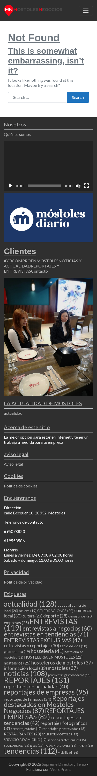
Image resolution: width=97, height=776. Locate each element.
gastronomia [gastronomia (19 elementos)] (17, 652)
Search (78, 97)
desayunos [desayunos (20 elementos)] (80, 616)
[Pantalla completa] (86, 185)
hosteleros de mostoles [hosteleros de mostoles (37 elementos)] (62, 663)
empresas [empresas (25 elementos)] (16, 622)
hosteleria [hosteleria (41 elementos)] (47, 651)
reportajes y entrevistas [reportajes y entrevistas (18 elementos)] (63, 729)
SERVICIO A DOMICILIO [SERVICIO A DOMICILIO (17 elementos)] (25, 740)
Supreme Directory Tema (64, 764)
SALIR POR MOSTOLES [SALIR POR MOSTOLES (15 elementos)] (60, 734)
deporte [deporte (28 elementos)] (55, 615)
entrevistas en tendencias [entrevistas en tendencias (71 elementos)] (46, 634)
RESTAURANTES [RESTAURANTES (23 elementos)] (22, 734)
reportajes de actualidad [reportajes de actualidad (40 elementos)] (36, 686)
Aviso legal (13, 463)
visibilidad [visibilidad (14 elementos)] (68, 752)
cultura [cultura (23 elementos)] (32, 616)
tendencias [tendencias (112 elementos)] (30, 750)
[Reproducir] (10, 185)
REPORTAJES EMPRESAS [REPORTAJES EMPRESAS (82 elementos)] (44, 713)
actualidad (13, 413)
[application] (48, 166)
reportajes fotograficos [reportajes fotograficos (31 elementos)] (45, 725)
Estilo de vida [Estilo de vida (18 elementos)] (73, 646)
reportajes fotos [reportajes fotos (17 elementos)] (27, 729)
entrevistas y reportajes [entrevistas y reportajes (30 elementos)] (31, 645)
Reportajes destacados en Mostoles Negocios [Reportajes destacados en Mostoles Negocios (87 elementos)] (44, 704)
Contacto (39, 271)
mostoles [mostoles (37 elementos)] (63, 668)
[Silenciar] (78, 185)
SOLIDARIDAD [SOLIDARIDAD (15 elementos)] (16, 745)
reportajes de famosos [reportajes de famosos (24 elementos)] (27, 699)
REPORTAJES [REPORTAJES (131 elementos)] (37, 680)
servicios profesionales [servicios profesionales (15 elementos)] (66, 740)
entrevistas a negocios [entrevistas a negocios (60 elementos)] (57, 628)
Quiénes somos (17, 134)
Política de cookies (21, 485)
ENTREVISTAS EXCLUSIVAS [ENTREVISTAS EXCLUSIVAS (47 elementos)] (43, 640)
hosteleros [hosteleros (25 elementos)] (17, 663)
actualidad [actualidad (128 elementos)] (30, 603)
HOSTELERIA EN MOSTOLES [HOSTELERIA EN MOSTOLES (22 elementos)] (53, 657)
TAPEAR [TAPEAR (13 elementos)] (85, 745)
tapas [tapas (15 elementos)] (36, 745)
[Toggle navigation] (86, 11)
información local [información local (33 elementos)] (25, 668)
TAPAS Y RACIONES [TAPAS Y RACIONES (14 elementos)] (60, 745)
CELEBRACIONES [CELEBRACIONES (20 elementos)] (55, 610)
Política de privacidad (23, 581)
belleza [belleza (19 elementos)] (27, 611)
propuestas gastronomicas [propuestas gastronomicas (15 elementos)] (69, 675)
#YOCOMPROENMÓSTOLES (31, 260)
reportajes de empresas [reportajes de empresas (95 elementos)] (46, 692)
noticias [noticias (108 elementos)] (25, 673)
